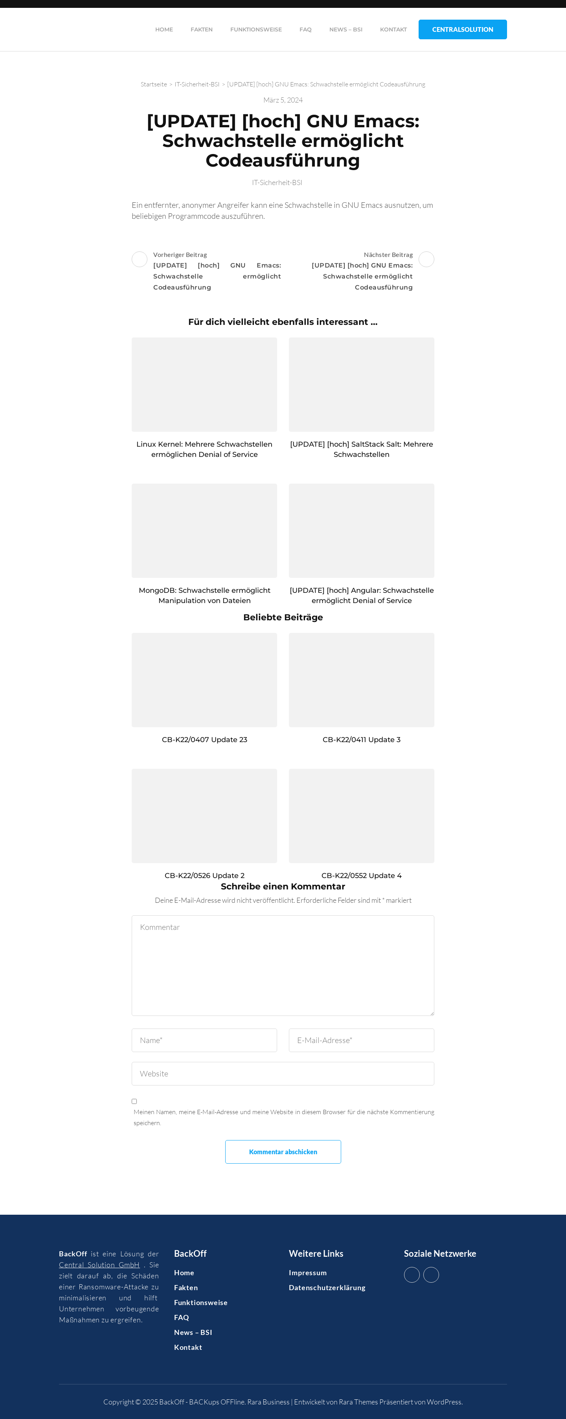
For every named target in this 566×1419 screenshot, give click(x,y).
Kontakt (393, 29)
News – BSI (345, 29)
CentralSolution (462, 29)
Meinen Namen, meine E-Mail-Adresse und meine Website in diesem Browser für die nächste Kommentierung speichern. (284, 1117)
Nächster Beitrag (359, 272)
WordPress (444, 1401)
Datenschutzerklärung (327, 1287)
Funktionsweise (256, 29)
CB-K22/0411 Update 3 (362, 739)
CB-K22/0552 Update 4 (362, 875)
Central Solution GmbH (99, 1264)
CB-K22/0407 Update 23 (204, 739)
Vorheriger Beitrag (206, 272)
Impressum (308, 1272)
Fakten (202, 29)
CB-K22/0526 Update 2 (204, 875)
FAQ (306, 29)
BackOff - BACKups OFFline (201, 1401)
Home (164, 29)
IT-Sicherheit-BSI (277, 182)
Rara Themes (358, 1401)
